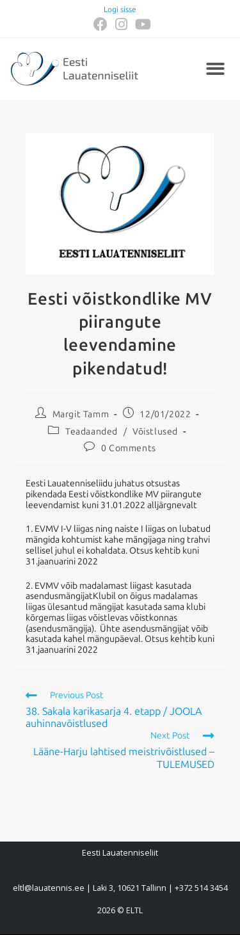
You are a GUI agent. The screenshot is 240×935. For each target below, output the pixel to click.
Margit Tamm (80, 414)
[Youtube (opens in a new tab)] (141, 24)
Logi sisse (120, 9)
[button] (216, 69)
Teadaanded (91, 431)
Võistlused (155, 431)
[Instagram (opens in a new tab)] (121, 24)
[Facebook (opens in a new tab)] (100, 24)
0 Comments (128, 448)
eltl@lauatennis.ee (48, 888)
